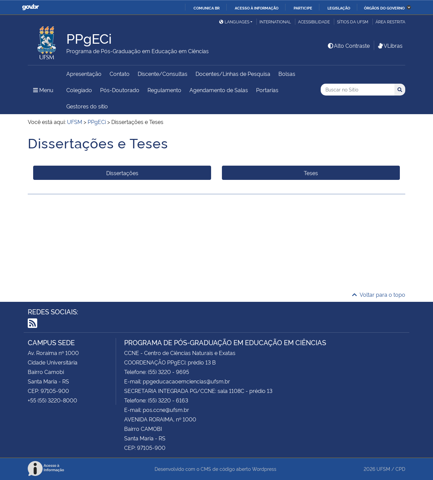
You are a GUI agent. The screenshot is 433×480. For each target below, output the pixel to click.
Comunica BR (206, 8)
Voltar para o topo (378, 294)
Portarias (267, 89)
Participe (303, 8)
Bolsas (286, 73)
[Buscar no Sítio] (357, 90)
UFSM (383, 468)
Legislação (338, 8)
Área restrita (390, 21)
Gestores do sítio (87, 106)
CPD (400, 468)
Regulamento (164, 89)
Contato (120, 73)
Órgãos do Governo (384, 8)
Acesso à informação (256, 8)
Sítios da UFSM (352, 21)
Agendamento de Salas (218, 89)
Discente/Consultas (162, 73)
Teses (311, 172)
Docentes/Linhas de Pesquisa (233, 73)
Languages (234, 21)
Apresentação (83, 73)
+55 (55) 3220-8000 (52, 400)
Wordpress (264, 468)
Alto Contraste (348, 45)
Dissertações (122, 172)
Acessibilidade (314, 21)
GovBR (30, 7)
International (275, 21)
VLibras (390, 45)
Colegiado (79, 89)
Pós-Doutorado (119, 89)
